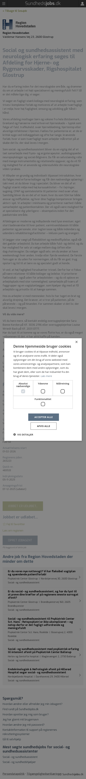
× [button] (76, 342)
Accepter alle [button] (43, 417)
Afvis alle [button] (43, 425)
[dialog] (43, 389)
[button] (23, 434)
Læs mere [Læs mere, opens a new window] (46, 375)
